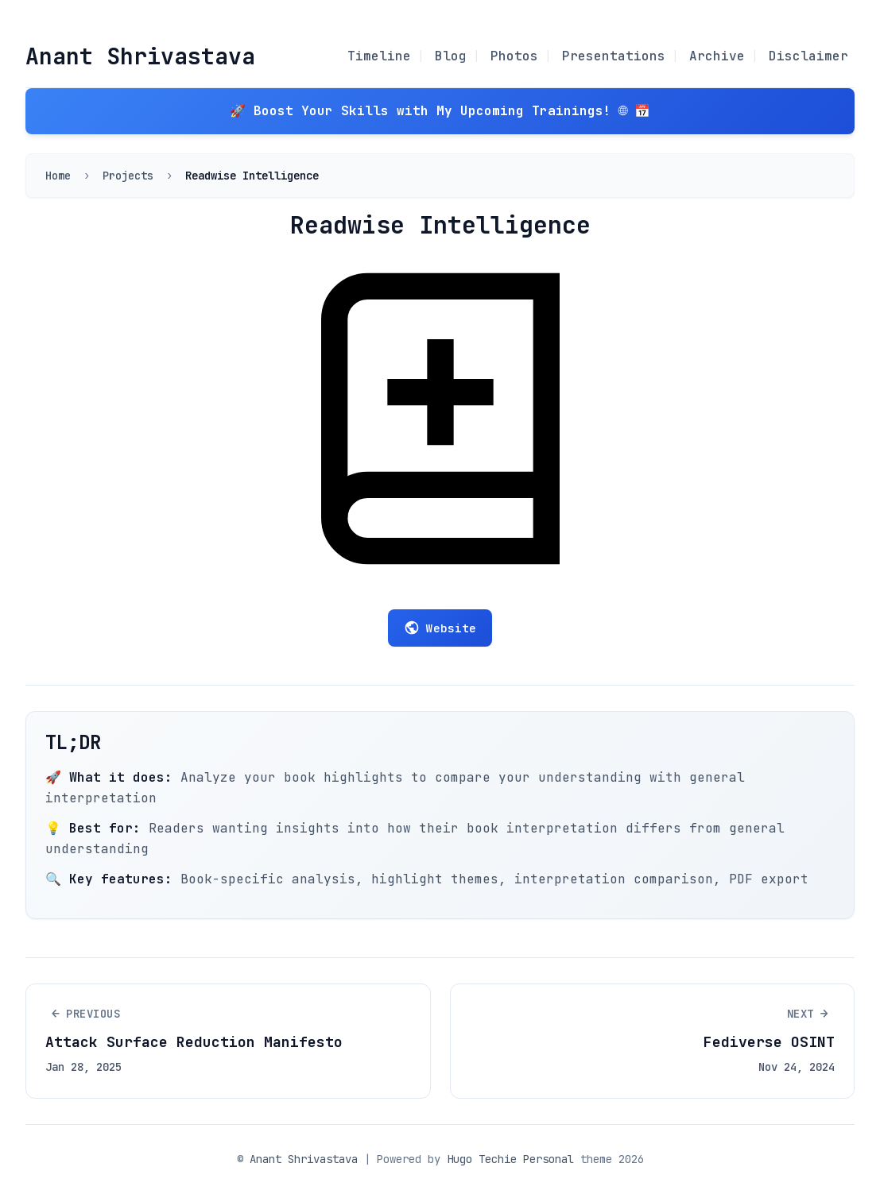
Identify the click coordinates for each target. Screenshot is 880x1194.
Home (58, 175)
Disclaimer (808, 56)
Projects (128, 175)
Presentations (613, 56)
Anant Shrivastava (140, 56)
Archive (717, 56)
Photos (514, 56)
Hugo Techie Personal (510, 1159)
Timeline (379, 56)
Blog (451, 56)
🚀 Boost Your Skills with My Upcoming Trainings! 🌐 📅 (440, 110)
